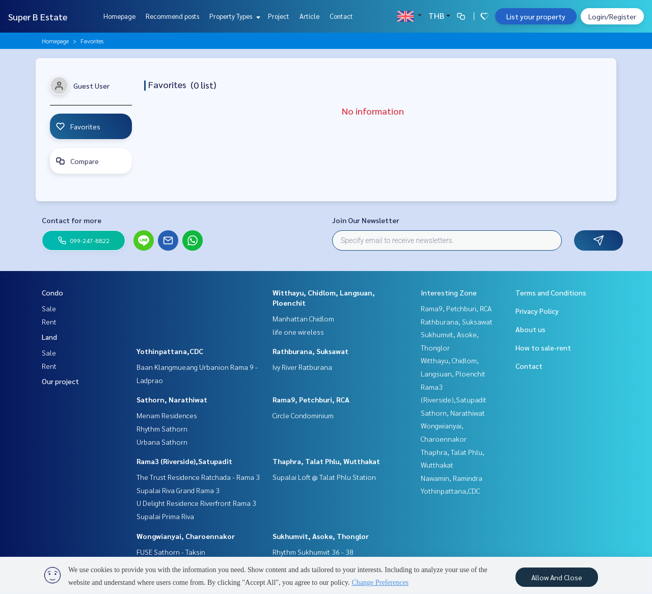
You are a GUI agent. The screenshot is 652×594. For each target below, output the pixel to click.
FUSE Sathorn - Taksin (171, 551)
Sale (49, 308)
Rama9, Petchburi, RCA (311, 399)
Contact (341, 16)
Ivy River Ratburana (302, 366)
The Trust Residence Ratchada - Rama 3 (198, 476)
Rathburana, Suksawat (310, 351)
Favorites (78, 126)
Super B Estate (37, 16)
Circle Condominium (303, 415)
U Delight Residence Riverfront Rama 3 (196, 502)
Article (309, 16)
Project (278, 16)
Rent (49, 321)
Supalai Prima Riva (165, 516)
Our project (60, 381)
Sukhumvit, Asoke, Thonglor (321, 536)
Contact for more (71, 220)
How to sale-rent (543, 347)
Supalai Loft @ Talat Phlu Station (324, 476)
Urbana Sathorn (162, 441)
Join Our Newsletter (365, 220)
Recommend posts (172, 16)
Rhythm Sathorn (162, 428)
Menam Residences (167, 415)
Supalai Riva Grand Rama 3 (178, 490)
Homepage (119, 16)
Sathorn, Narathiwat (172, 399)
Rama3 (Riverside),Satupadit (184, 461)
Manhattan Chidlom (303, 318)
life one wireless (298, 331)
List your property (535, 16)
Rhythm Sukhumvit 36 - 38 (313, 551)
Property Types (233, 16)
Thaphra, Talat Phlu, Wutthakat (326, 461)
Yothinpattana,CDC (170, 351)
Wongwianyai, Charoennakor (186, 536)
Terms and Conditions (550, 292)
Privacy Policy (537, 310)
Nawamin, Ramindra (451, 477)
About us (530, 329)
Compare (77, 161)
